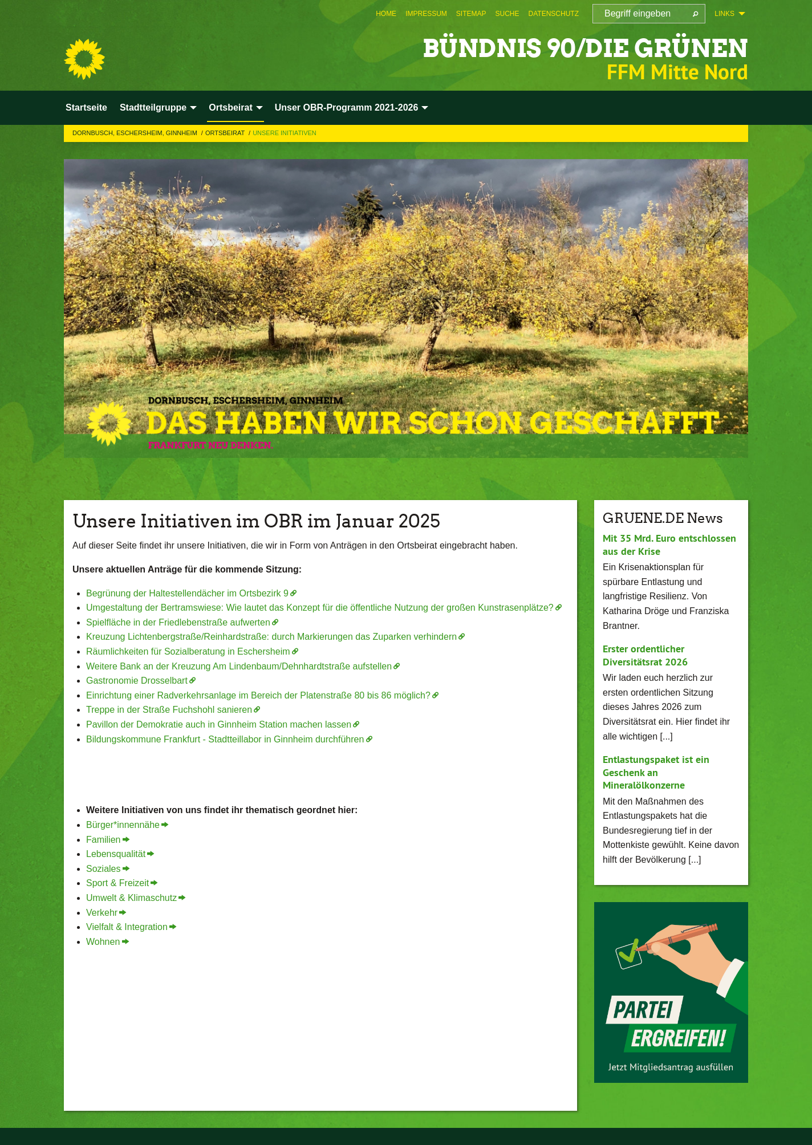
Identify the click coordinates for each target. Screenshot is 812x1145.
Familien (103, 839)
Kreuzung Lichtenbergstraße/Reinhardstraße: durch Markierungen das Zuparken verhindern (271, 636)
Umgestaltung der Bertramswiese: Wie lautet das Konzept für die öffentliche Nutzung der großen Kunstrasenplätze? (320, 607)
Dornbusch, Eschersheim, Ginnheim (135, 132)
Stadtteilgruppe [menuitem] (153, 107)
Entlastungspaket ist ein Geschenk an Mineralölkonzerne (656, 772)
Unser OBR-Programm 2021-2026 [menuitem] (347, 107)
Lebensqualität (115, 854)
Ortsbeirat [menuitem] (230, 107)
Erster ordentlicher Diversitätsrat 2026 (645, 655)
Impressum (426, 14)
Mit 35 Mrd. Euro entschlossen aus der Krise (669, 544)
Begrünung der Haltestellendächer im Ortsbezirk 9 (187, 593)
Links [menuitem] (724, 14)
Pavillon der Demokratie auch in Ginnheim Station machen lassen (218, 724)
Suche (507, 14)
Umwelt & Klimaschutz (131, 898)
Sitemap (471, 14)
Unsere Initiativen (284, 132)
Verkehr (101, 912)
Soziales (103, 869)
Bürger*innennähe (123, 825)
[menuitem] (386, 13)
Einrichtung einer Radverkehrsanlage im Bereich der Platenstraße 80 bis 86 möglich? (258, 695)
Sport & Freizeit (117, 883)
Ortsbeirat (225, 132)
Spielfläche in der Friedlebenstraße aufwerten (178, 622)
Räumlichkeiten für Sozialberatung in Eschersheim (188, 651)
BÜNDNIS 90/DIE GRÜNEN (582, 48)
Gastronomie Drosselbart (137, 680)
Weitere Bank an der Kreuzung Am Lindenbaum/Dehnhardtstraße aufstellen (239, 666)
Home (386, 14)
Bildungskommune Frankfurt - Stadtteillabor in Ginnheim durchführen (225, 739)
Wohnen (103, 942)
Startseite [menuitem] (86, 107)
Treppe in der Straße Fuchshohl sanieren (169, 709)
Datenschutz (554, 14)
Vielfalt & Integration (127, 927)
